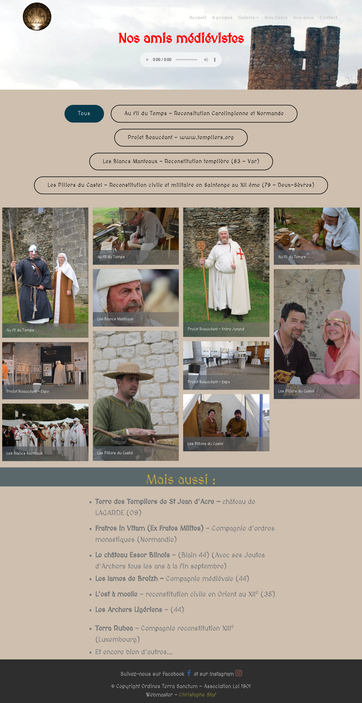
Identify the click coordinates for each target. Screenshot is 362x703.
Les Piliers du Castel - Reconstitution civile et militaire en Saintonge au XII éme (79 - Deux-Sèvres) (181, 185)
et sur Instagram (214, 677)
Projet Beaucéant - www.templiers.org (181, 138)
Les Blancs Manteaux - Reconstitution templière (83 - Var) (181, 162)
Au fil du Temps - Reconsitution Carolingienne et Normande (204, 114)
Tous (84, 114)
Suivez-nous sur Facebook (152, 677)
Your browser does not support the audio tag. (181, 59)
